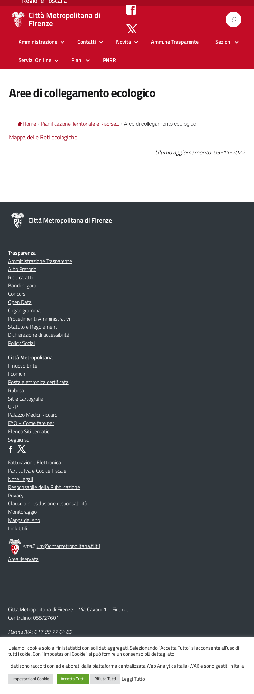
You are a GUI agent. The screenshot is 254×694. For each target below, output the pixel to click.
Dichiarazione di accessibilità (38, 335)
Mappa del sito (24, 520)
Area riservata (23, 559)
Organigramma (24, 310)
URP (13, 407)
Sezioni (223, 42)
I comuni (17, 374)
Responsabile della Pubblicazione (44, 487)
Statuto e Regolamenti (33, 327)
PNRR (109, 60)
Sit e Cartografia (25, 399)
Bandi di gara (22, 285)
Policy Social (21, 343)
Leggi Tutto (133, 679)
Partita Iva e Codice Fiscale (37, 471)
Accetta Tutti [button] (73, 678)
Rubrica (16, 390)
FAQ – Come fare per (31, 423)
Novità (123, 42)
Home (27, 124)
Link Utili (17, 528)
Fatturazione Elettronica (34, 462)
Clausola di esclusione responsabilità (47, 503)
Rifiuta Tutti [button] (105, 678)
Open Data (20, 302)
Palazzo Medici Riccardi (33, 415)
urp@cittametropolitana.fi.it (68, 546)
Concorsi (17, 294)
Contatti (86, 42)
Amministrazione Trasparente (40, 261)
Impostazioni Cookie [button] (30, 678)
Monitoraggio (22, 512)
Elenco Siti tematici (29, 431)
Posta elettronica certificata (38, 382)
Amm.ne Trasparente (175, 42)
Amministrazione (38, 42)
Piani (77, 60)
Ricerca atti (20, 277)
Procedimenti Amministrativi (39, 319)
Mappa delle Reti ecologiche (43, 137)
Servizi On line (35, 60)
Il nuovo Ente (22, 365)
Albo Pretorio (22, 269)
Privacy (16, 495)
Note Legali (20, 479)
